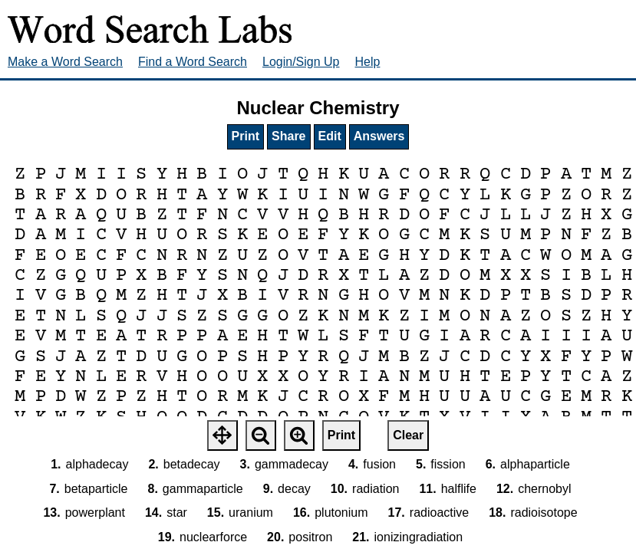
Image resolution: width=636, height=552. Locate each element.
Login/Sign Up (301, 61)
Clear (408, 435)
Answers (379, 136)
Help (368, 61)
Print (245, 136)
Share (288, 136)
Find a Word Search (192, 61)
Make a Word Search (65, 61)
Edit (329, 136)
